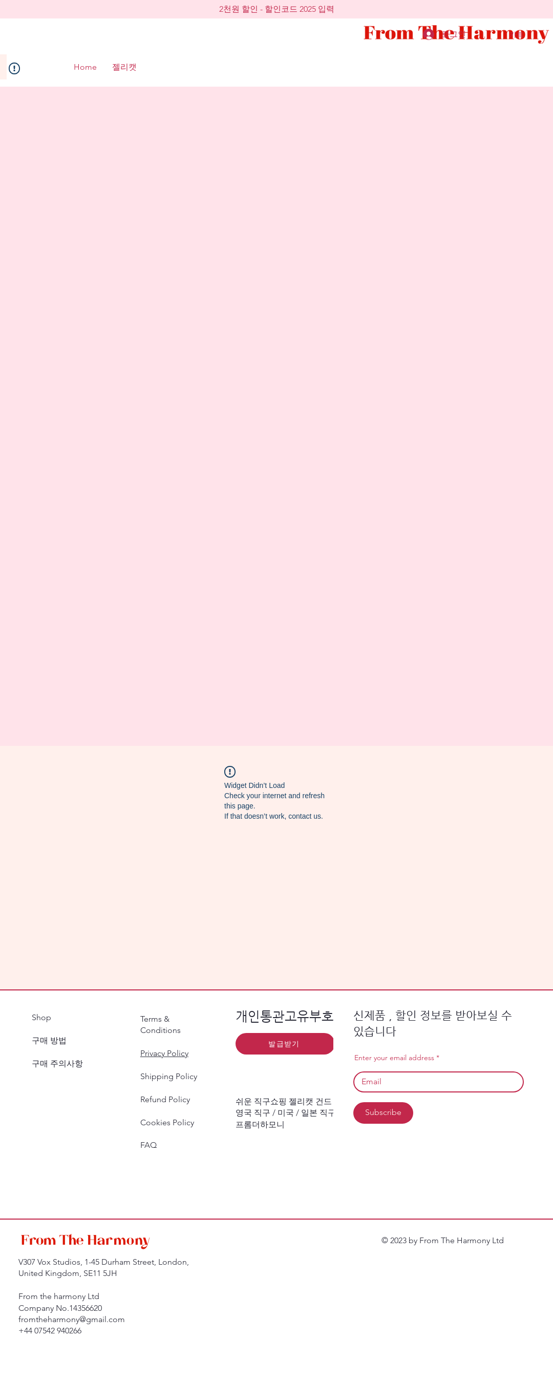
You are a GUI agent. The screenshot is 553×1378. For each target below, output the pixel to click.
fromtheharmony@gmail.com (71, 1319)
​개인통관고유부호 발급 (299, 1016)
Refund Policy (165, 1099)
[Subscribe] (383, 1113)
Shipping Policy (168, 1076)
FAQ (148, 1145)
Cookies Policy (167, 1122)
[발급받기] (285, 1044)
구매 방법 (49, 1040)
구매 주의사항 (59, 1063)
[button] (276, 9)
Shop (41, 1017)
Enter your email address (394, 1057)
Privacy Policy (164, 1053)
